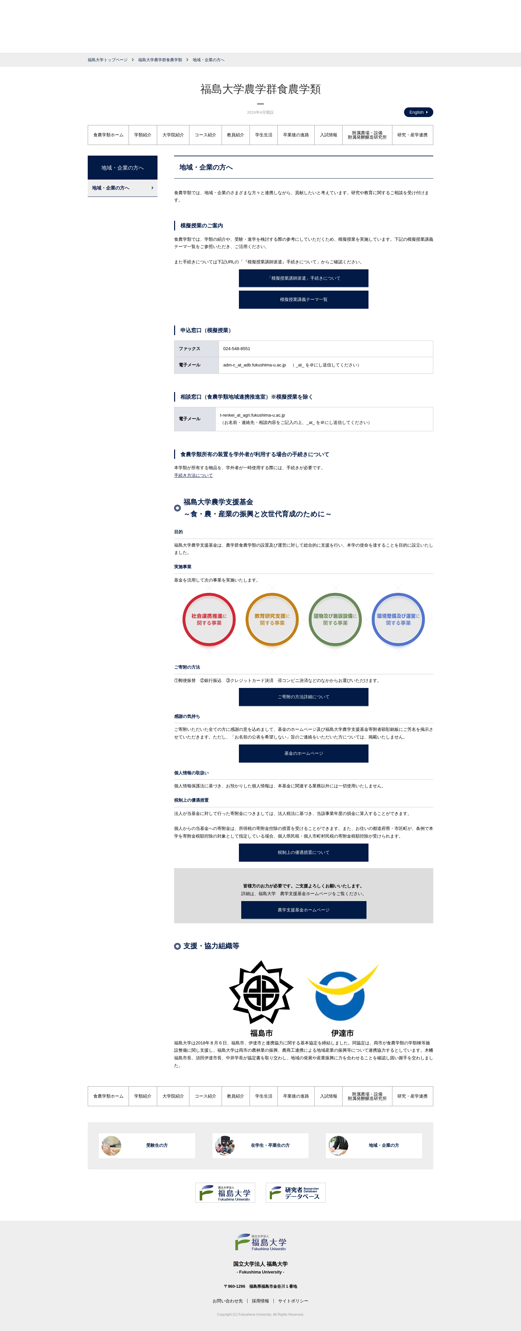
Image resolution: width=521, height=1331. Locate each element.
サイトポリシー (293, 1301)
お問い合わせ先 (228, 1301)
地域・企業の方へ (110, 188)
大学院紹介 (173, 134)
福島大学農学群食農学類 (160, 60)
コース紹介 (205, 134)
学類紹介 (143, 134)
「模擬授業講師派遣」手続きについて (304, 278)
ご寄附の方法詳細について (304, 696)
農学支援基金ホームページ (304, 909)
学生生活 (263, 134)
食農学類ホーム (108, 134)
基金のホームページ (303, 753)
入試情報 (328, 134)
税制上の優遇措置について (304, 852)
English (418, 112)
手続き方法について (193, 475)
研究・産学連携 (412, 134)
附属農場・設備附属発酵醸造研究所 (367, 135)
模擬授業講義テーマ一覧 (304, 299)
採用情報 (260, 1301)
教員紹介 (235, 134)
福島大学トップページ (108, 60)
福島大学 (260, 28)
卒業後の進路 (296, 134)
